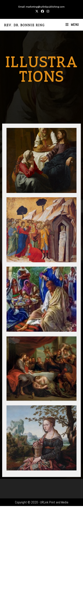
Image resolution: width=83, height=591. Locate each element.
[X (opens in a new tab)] (37, 11)
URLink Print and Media (54, 502)
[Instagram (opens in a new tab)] (47, 11)
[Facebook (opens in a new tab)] (42, 11)
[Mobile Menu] (72, 24)
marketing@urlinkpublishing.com (45, 6)
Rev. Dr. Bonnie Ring (24, 25)
